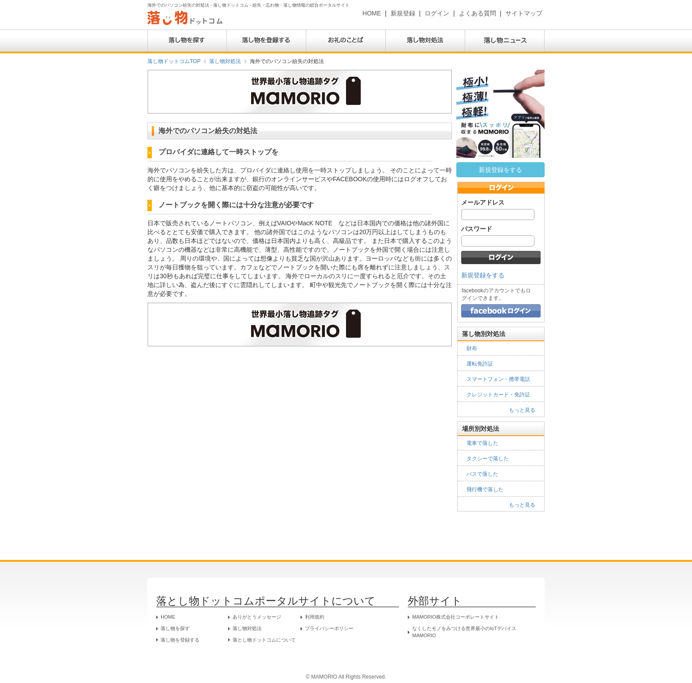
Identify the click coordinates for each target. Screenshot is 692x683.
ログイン (437, 13)
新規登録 (403, 13)
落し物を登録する (180, 639)
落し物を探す (175, 628)
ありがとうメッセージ (257, 617)
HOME (371, 13)
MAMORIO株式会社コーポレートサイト (455, 617)
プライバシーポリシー (329, 628)
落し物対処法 (225, 61)
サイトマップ (523, 13)
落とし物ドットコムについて (264, 639)
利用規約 (314, 617)
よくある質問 (477, 13)
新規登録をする (500, 169)
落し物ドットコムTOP (173, 61)
